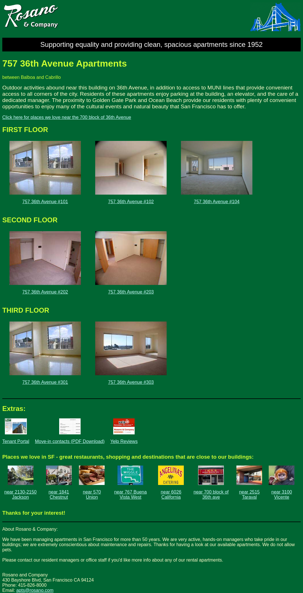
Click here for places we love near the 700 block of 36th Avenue (66, 117)
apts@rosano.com (34, 590)
